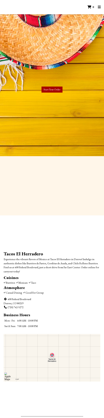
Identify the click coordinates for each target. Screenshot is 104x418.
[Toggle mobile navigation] (99, 7)
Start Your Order (52, 89)
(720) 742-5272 (13, 307)
